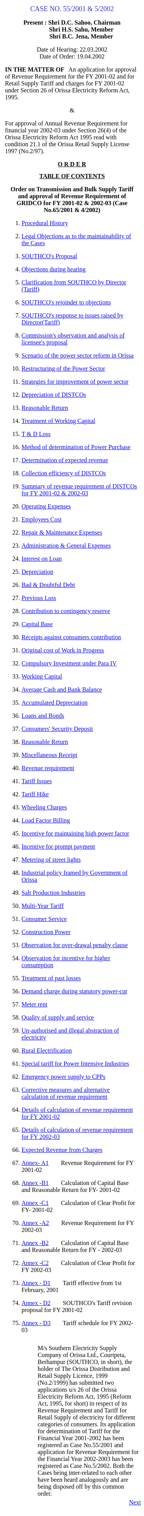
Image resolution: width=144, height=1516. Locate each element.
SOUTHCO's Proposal (49, 256)
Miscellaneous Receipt (49, 755)
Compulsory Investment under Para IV (69, 663)
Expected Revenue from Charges (62, 1150)
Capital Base (37, 624)
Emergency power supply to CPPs (63, 1076)
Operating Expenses (46, 506)
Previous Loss (39, 598)
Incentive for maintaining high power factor (75, 833)
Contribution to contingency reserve (66, 611)
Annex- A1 (35, 1163)
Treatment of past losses (51, 978)
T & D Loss (36, 434)
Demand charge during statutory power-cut (74, 991)
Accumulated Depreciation (55, 702)
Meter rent (34, 1004)
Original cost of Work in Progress (63, 650)
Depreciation (37, 571)
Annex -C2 (35, 1263)
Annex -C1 (35, 1203)
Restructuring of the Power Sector (63, 368)
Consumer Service (44, 919)
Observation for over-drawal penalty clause (75, 945)
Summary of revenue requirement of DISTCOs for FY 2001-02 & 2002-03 (79, 489)
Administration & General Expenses (66, 545)
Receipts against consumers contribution (71, 637)
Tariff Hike (35, 794)
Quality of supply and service (58, 1017)
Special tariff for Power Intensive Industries (75, 1063)
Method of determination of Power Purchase (76, 447)
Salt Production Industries (53, 892)
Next (135, 1502)
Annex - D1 (36, 1283)
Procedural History (45, 223)
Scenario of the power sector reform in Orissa (78, 355)
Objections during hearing (54, 269)
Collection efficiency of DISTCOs (64, 473)
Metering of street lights (51, 859)
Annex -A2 (35, 1223)
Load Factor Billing (46, 820)
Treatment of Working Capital (58, 421)
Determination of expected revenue (65, 460)
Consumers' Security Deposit (57, 728)
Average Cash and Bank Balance (62, 689)
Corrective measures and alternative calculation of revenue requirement (66, 1093)
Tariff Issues (37, 781)
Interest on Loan (42, 558)
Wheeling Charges (44, 807)
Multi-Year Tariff (43, 906)
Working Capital (42, 676)
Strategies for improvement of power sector (75, 381)
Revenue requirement (48, 768)
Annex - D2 (36, 1303)
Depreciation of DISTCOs (54, 394)
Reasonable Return (45, 407)
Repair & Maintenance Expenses (62, 532)
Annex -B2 (35, 1243)
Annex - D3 (36, 1323)
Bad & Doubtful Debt (48, 585)
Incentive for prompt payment (58, 846)
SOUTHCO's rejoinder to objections (66, 302)
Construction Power (46, 932)
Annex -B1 (35, 1183)
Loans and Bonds (43, 715)
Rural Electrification (47, 1050)
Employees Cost (41, 519)
